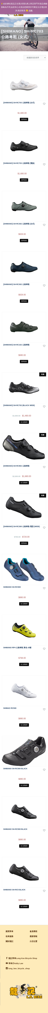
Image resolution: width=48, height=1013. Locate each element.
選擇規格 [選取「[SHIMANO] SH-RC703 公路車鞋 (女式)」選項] (24, 119)
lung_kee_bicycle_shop (19, 968)
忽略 (31, 10)
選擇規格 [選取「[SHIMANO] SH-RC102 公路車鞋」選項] (24, 361)
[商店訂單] (35, 57)
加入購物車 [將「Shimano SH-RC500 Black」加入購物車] (24, 785)
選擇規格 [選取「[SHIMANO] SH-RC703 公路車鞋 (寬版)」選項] (24, 180)
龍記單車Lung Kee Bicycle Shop (22, 958)
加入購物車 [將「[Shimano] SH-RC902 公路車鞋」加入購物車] (24, 482)
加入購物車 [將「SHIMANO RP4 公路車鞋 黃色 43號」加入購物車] (24, 664)
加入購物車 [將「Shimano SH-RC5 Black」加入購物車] (24, 906)
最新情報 (33, 936)
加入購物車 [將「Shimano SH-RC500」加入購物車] (24, 603)
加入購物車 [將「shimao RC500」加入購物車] (24, 725)
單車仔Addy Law (15, 963)
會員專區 (33, 931)
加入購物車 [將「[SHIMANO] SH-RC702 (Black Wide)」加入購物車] (24, 422)
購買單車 (9, 931)
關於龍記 (9, 941)
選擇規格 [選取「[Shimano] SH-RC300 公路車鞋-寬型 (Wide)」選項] (24, 543)
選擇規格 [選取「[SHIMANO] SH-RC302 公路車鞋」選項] (24, 301)
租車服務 (9, 936)
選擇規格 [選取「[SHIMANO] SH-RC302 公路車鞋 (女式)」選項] (24, 240)
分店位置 (33, 941)
